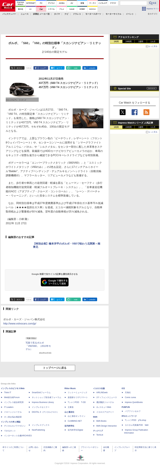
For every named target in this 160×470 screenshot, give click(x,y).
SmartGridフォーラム (41, 392)
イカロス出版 (99, 388)
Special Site (124, 88)
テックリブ (98, 431)
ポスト (19, 68)
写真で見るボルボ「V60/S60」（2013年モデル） (38, 346)
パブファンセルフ (133, 411)
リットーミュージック (77, 392)
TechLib (99, 435)
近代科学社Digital (75, 430)
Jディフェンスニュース (106, 397)
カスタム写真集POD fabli (136, 425)
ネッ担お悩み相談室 (13, 417)
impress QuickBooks (134, 402)
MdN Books (101, 421)
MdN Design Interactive (106, 426)
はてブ (59, 68)
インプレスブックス (40, 425)
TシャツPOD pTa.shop (135, 420)
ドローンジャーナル (13, 412)
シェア (43, 68)
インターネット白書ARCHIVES (18, 436)
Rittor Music (70, 388)
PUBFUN (126, 407)
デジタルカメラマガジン (15, 426)
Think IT (7, 392)
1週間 (140, 41)
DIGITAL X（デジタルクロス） (45, 412)
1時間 (116, 41)
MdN (95, 417)
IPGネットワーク (129, 416)
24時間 (128, 41)
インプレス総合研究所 (14, 402)
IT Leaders (8, 407)
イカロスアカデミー (105, 412)
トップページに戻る (54, 367)
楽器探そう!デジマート (78, 397)
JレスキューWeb (103, 407)
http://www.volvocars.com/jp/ (19, 323)
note (75, 68)
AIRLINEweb (102, 392)
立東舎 (71, 407)
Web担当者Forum (12, 397)
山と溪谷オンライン (76, 416)
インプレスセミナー (40, 407)
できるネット (10, 431)
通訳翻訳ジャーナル (105, 402)
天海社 (128, 392)
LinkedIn (92, 68)
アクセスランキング (128, 37)
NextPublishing (38, 430)
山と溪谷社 (69, 412)
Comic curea (130, 397)
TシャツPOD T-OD (77, 402)
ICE (123, 388)
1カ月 (153, 41)
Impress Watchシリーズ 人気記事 (135, 122)
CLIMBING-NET (75, 421)
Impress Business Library (43, 402)
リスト (29, 68)
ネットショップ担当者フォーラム (46, 397)
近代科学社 (69, 426)
